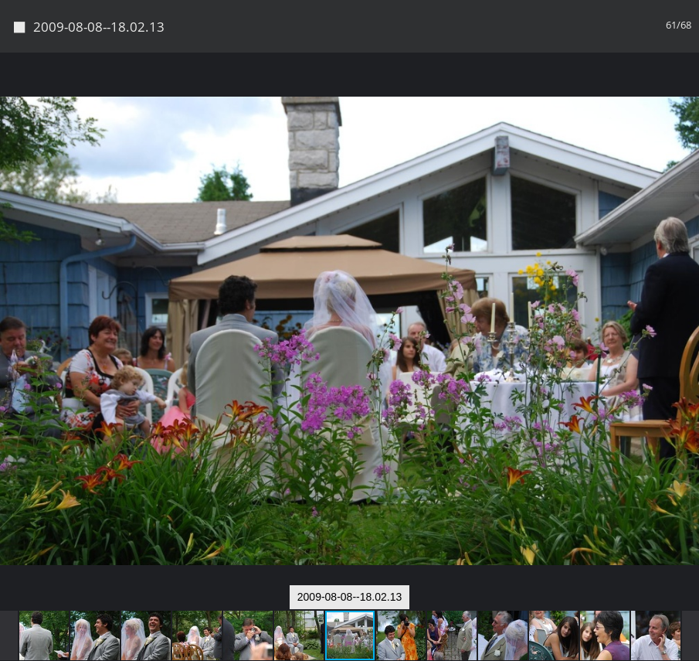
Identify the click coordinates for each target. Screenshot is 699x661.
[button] (685, 92)
